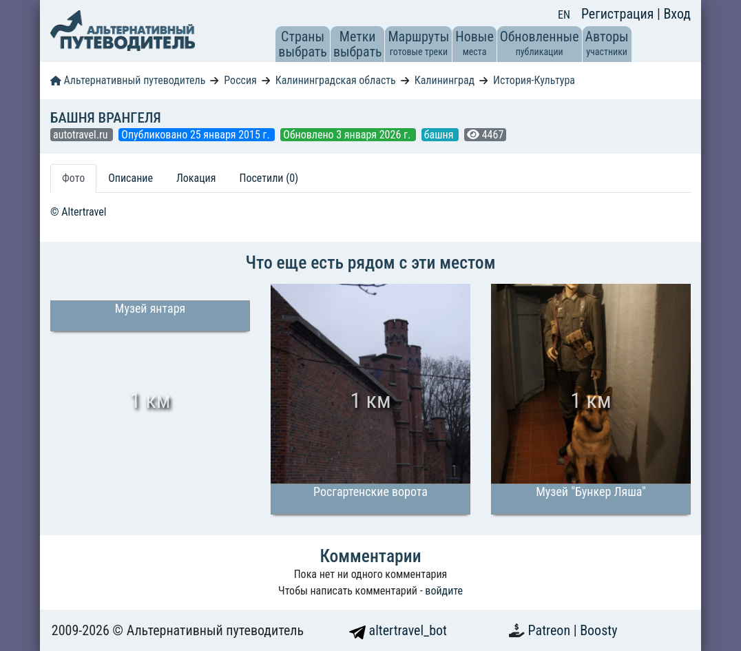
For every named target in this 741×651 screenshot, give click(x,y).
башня (440, 134)
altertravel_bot (398, 630)
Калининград (444, 80)
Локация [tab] (196, 178)
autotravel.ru (81, 134)
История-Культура (534, 80)
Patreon (551, 630)
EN (564, 14)
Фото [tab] (73, 178)
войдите (444, 590)
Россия (240, 80)
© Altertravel (78, 211)
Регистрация (619, 14)
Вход (677, 14)
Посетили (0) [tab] (268, 178)
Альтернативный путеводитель (127, 80)
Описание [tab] (130, 178)
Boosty (598, 630)
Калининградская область (335, 80)
